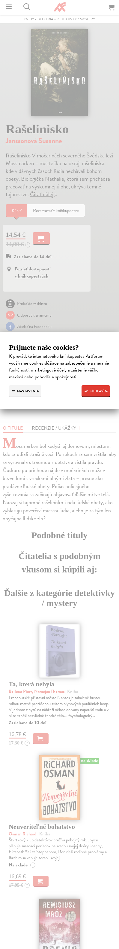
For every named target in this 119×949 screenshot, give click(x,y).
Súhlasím (96, 391)
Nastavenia (25, 391)
